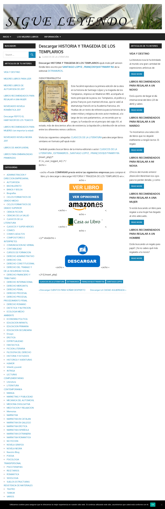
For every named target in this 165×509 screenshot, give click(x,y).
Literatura (11, 382)
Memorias (11, 411)
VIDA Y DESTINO (12, 72)
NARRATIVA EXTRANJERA (19, 433)
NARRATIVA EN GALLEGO (19, 422)
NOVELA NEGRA (14, 448)
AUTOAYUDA (13, 182)
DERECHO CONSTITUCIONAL (21, 263)
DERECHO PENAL (15, 289)
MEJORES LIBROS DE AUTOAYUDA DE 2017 (14, 87)
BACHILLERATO (14, 186)
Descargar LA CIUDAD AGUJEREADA (107, 290)
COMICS (11, 230)
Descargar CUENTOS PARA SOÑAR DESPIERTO (62, 290)
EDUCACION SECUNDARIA (19, 330)
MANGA (10, 393)
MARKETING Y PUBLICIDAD (20, 396)
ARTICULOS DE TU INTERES (144, 46)
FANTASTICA (13, 345)
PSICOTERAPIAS (15, 467)
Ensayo (10, 333)
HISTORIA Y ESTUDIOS (18, 356)
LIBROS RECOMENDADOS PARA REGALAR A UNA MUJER (19, 97)
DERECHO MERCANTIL (17, 285)
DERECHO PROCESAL (17, 293)
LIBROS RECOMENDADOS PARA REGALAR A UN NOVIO (144, 85)
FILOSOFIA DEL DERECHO (19, 352)
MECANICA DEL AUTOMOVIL (20, 400)
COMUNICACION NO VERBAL (20, 245)
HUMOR (10, 363)
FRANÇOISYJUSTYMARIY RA (99, 67)
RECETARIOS (13, 470)
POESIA (10, 455)
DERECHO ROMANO (16, 304)
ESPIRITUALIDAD (15, 341)
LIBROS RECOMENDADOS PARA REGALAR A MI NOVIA (144, 160)
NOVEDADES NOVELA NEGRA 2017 (18, 139)
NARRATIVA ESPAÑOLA (18, 430)
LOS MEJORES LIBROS (27, 37)
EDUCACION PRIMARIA (18, 326)
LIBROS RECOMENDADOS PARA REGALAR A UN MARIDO (144, 120)
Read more (136, 74)
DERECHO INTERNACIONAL (20, 282)
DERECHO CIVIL (14, 260)
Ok (153, 505)
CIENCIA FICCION (15, 211)
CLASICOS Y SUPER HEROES (20, 226)
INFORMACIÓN (51, 37)
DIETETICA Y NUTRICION (19, 308)
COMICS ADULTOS (16, 234)
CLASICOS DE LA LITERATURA (55, 57)
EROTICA (11, 337)
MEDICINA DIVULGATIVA (18, 404)
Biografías (11, 193)
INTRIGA (11, 370)
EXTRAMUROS (55, 70)
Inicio (6, 37)
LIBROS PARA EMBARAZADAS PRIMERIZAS (18, 156)
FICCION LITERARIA (16, 348)
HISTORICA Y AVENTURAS (19, 359)
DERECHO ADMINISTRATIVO (20, 256)
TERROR (11, 493)
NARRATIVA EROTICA (17, 426)
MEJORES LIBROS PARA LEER (17, 78)
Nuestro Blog (13, 452)
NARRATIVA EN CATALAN (19, 419)
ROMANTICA (13, 474)
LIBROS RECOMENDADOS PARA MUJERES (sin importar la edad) (19, 129)
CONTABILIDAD (14, 248)
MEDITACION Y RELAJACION (20, 407)
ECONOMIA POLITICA (17, 319)
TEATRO (11, 489)
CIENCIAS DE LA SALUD (18, 215)
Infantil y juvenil (14, 367)
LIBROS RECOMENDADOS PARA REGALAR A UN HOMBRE (144, 231)
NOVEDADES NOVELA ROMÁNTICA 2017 (14, 108)
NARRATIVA (12, 415)
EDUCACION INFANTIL (17, 322)
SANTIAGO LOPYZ (72, 67)
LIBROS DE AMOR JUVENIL (16, 147)
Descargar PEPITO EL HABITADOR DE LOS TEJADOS (18, 118)
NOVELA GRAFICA (15, 444)
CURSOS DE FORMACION (19, 252)
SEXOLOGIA (12, 478)
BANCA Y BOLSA (15, 189)
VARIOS (10, 496)
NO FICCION (12, 441)
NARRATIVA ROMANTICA (19, 437)
